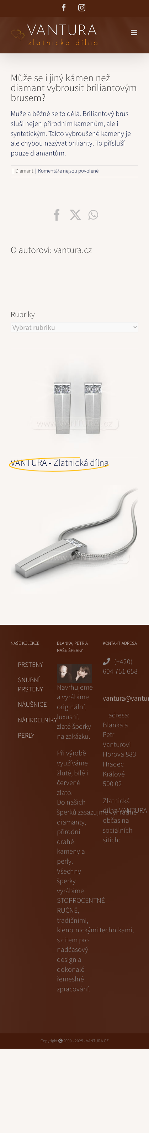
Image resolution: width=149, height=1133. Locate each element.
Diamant (24, 171)
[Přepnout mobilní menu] (134, 32)
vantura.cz (73, 250)
